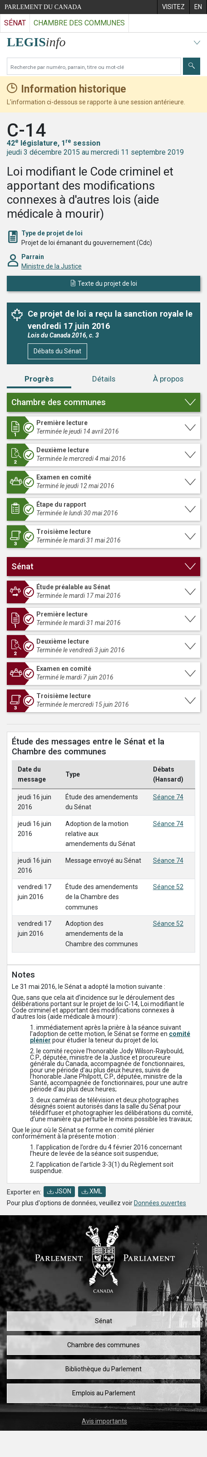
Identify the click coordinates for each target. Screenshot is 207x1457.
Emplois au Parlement (103, 1393)
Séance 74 (168, 797)
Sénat (103, 1321)
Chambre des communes (103, 1345)
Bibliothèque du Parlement (103, 1369)
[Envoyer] (191, 66)
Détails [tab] (103, 378)
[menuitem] (173, 7)
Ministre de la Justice (51, 266)
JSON (59, 1191)
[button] (103, 402)
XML (92, 1191)
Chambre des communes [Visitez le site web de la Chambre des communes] (79, 23)
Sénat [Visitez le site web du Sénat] (15, 23)
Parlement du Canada (43, 7)
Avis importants (104, 1421)
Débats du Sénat (57, 351)
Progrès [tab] (39, 378)
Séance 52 (168, 886)
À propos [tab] (168, 378)
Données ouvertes (160, 1203)
